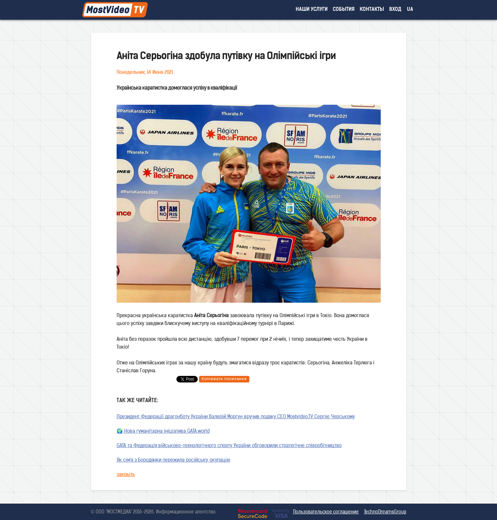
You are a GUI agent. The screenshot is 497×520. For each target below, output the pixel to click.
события (343, 9)
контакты (372, 9)
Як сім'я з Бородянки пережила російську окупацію (173, 460)
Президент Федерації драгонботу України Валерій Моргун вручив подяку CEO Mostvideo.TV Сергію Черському (236, 417)
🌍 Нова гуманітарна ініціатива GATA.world (163, 431)
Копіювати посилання (224, 379)
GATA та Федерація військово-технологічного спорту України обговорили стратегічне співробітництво (229, 446)
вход (395, 9)
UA (410, 9)
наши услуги (312, 9)
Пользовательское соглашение (326, 512)
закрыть (126, 474)
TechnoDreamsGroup (385, 512)
